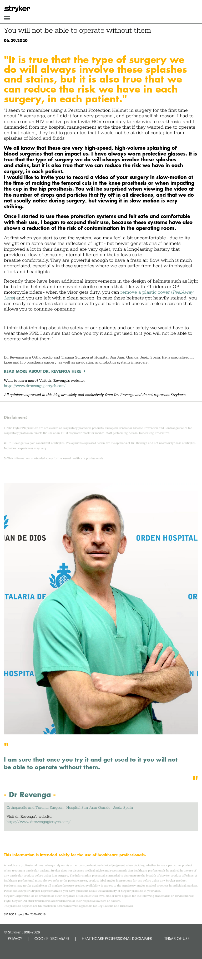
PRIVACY (15, 938)
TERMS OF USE (176, 938)
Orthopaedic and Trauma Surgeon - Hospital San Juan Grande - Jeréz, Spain (70, 807)
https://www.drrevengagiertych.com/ (34, 386)
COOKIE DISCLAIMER (51, 938)
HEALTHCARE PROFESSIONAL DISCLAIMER (117, 938)
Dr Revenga (30, 794)
